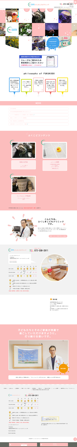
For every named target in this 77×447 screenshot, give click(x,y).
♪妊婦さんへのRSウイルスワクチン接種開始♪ (18, 117)
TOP (75, 439)
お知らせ (11, 388)
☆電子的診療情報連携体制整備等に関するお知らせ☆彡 (20, 111)
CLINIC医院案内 (42, 10)
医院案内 (34, 388)
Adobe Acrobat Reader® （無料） (30, 207)
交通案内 (17, 388)
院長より (40, 388)
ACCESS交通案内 (50, 10)
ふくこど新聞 (55, 388)
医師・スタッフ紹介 (26, 388)
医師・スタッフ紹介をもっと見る (58, 236)
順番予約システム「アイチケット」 (68, 388)
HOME (5, 388)
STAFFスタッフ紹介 (35, 10)
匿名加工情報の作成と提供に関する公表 (41, 389)
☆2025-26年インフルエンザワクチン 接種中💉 (19, 124)
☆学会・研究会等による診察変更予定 (17, 120)
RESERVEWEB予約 (26, 10)
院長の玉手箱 (47, 388)
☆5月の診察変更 (13, 108)
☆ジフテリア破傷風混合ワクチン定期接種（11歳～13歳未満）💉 (22, 114)
